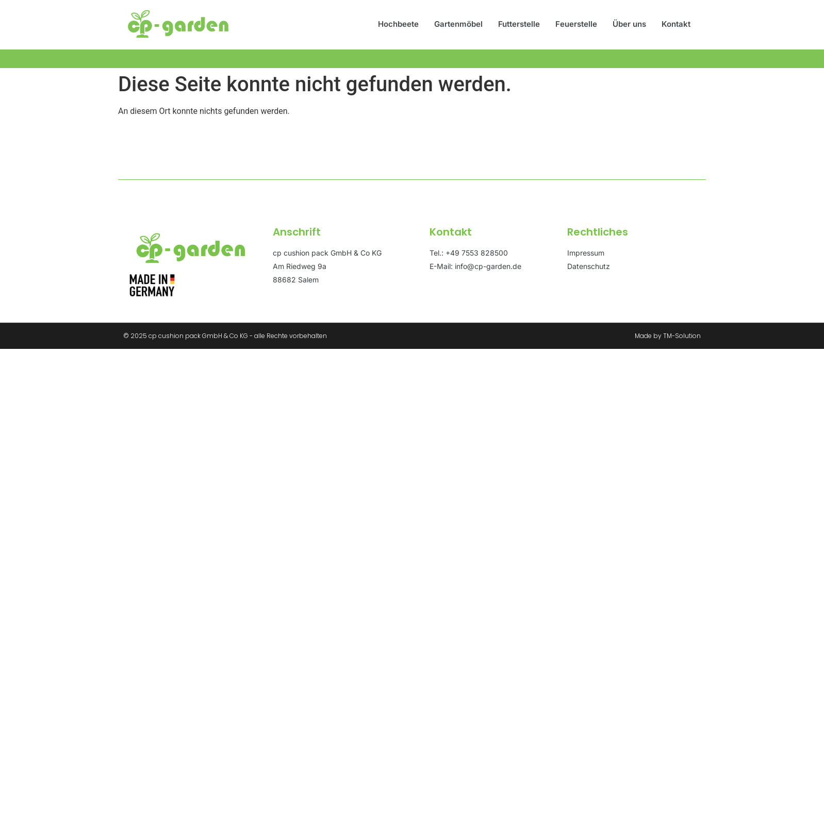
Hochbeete (398, 24)
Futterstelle (519, 24)
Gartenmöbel (458, 24)
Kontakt (676, 24)
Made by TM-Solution (668, 335)
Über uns (629, 24)
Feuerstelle (576, 24)
